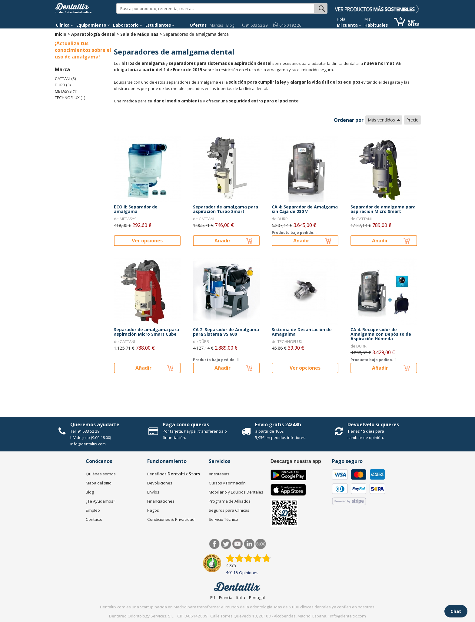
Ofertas (198, 25)
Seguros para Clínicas (229, 510)
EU (212, 597)
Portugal (257, 597)
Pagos (153, 510)
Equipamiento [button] (93, 25)
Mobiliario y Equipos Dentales (236, 492)
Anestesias (219, 474)
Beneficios (173, 474)
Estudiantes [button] (159, 25)
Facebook (214, 544)
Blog (230, 25)
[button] (64, 25)
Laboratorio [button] (127, 25)
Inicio (60, 34)
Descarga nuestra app (296, 461)
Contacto (94, 519)
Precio (412, 120)
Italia (240, 597)
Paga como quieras (186, 424)
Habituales (376, 25)
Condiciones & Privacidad (170, 519)
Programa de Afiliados (230, 501)
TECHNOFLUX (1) (70, 97)
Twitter (226, 544)
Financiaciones (160, 501)
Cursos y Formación (227, 483)
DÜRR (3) (63, 85)
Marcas (216, 25)
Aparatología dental (93, 34)
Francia (225, 597)
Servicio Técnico (223, 519)
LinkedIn (249, 544)
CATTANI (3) (65, 78)
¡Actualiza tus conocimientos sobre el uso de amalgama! (83, 50)
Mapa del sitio (98, 483)
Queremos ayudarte (94, 424)
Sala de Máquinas (139, 34)
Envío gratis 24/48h (278, 424)
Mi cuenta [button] (349, 25)
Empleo (93, 510)
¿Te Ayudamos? (100, 501)
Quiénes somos (101, 474)
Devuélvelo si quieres (373, 424)
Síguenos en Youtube (237, 544)
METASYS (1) (66, 91)
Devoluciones (159, 483)
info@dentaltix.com (88, 444)
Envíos (153, 492)
